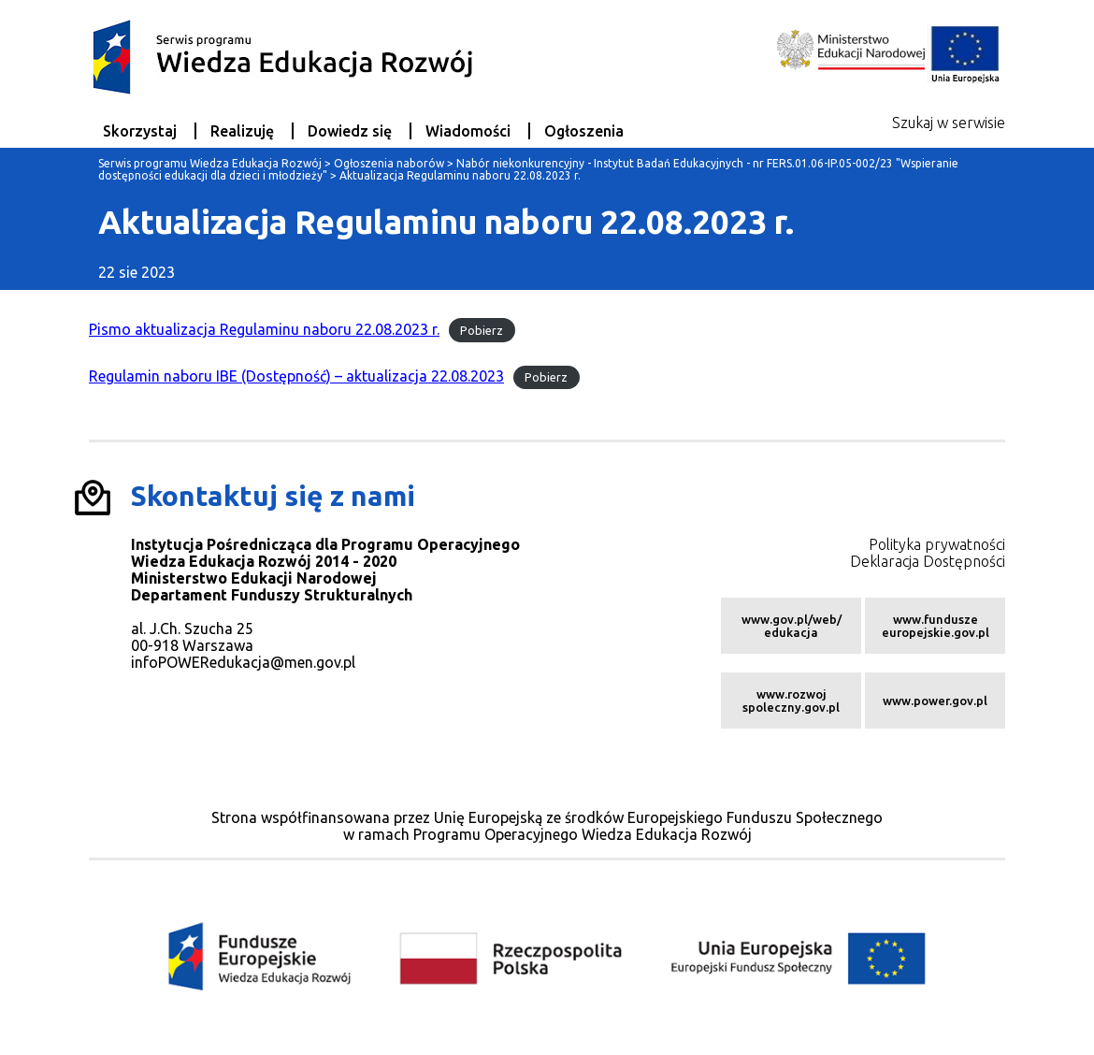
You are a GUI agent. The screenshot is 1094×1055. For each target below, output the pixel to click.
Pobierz (481, 330)
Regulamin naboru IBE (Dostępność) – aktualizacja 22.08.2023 (296, 376)
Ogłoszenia (584, 131)
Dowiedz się (350, 131)
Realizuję (242, 131)
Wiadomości (468, 131)
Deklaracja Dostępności (927, 561)
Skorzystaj (140, 131)
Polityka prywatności (937, 544)
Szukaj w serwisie (948, 122)
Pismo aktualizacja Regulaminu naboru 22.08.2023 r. (264, 329)
